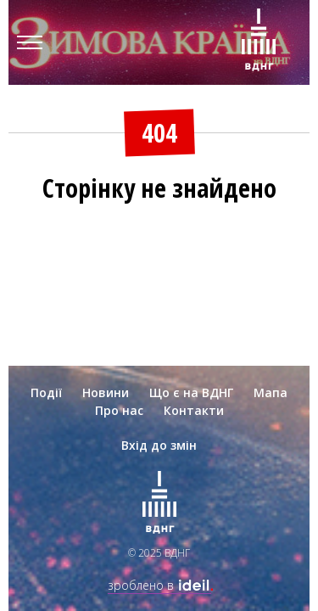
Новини (105, 392)
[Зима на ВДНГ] (259, 42)
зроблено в (159, 585)
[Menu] (30, 42)
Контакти (194, 410)
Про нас (119, 410)
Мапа (270, 392)
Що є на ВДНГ (191, 392)
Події (46, 392)
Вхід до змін (159, 445)
